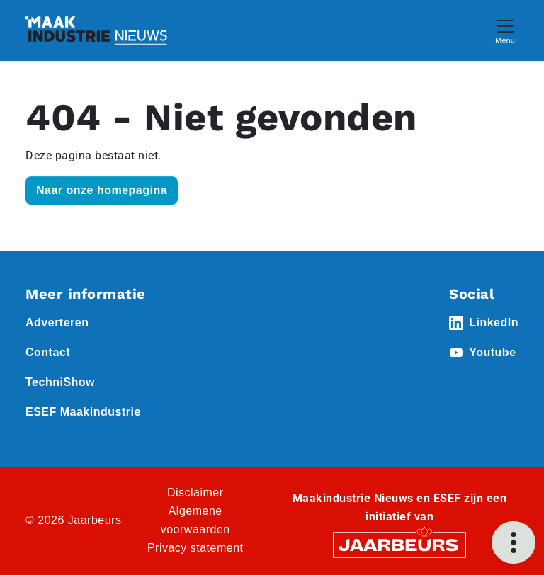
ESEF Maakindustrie (83, 412)
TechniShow (60, 382)
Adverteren (57, 323)
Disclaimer (195, 492)
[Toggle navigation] (505, 30)
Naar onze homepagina (101, 190)
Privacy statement (195, 548)
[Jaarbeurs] (399, 544)
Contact (48, 352)
